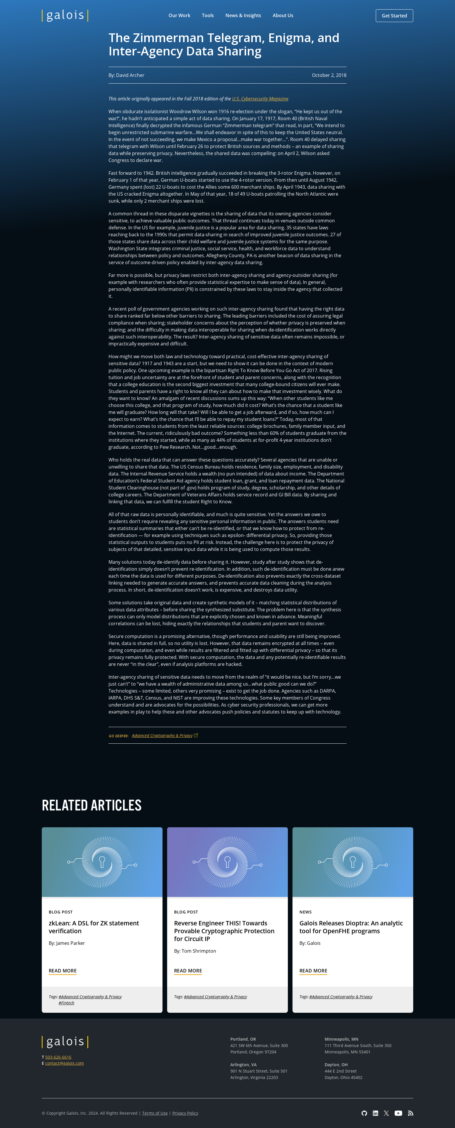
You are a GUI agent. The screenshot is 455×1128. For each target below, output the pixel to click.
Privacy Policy (185, 1113)
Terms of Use (155, 1113)
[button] (181, 15)
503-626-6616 (58, 1057)
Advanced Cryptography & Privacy (162, 735)
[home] (65, 16)
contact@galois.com (64, 1063)
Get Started (394, 15)
